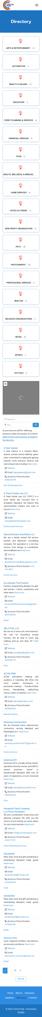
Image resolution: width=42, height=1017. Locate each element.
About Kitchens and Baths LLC (19, 534)
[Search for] (21, 419)
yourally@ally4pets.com (23, 652)
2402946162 (10, 795)
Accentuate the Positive (16, 583)
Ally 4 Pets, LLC (11, 628)
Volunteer (30, 993)
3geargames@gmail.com (24, 472)
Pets (6, 665)
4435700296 (10, 615)
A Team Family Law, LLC (16, 493)
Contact (32, 997)
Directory (21, 997)
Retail (6, 620)
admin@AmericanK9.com (24, 787)
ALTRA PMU (10, 673)
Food (6, 888)
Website (11, 468)
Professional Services (13, 526)
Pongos (21, 1012)
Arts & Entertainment (13, 485)
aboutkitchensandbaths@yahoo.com (21, 562)
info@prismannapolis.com (25, 833)
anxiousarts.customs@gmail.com (20, 956)
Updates (9, 997)
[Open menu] (36, 5)
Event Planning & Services (15, 846)
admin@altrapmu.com (23, 701)
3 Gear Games (11, 448)
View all (21, 979)
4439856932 (10, 708)
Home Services (10, 575)
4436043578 (10, 480)
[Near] (17, 425)
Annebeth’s (9, 853)
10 (15, 970)
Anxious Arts (10, 938)
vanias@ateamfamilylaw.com (17, 521)
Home (10, 993)
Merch (19, 993)
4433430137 (10, 660)
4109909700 (10, 882)
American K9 (10, 760)
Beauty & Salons (11, 714)
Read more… (32, 464)
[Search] (36, 425)
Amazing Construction (15, 722)
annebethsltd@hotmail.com (17, 875)
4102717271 (10, 840)
